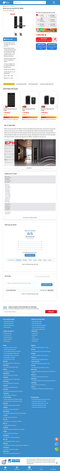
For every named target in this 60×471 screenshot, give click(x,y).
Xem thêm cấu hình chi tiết (30, 217)
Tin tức (33, 337)
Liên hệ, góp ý (35, 333)
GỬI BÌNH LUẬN (46, 284)
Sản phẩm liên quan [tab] (9, 84)
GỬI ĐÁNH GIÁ (30, 255)
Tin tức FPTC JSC (7, 335)
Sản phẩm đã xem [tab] (33, 84)
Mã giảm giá (35, 341)
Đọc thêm (29, 168)
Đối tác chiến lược (8, 339)
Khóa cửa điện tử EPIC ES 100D (28, 109)
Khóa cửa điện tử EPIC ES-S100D (47, 109)
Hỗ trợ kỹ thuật (7, 327)
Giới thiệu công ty (8, 333)
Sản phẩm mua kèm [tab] (21, 84)
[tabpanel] (30, 105)
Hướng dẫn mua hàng (9, 321)
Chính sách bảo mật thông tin (38, 329)
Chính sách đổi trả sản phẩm (38, 327)
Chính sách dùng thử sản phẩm (39, 325)
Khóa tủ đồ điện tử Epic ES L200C (10, 109)
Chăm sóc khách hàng (9, 325)
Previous (4, 106)
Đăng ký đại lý (7, 341)
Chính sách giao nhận (37, 321)
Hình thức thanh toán (8, 323)
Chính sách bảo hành (36, 323)
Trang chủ (6, 6)
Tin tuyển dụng (35, 339)
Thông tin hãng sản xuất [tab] (46, 84)
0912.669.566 (43, 407)
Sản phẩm (13, 6)
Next (56, 106)
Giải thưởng (34, 335)
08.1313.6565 (43, 405)
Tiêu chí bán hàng (8, 337)
